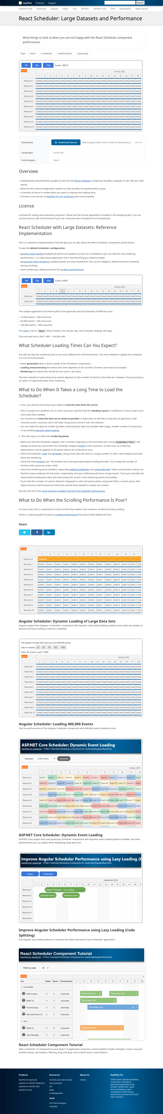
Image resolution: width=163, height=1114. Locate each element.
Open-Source (141, 8)
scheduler (47, 53)
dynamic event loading (32, 253)
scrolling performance (71, 269)
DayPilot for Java (25, 1089)
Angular (54, 8)
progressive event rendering (34, 261)
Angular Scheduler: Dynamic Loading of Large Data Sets (67, 621)
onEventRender (102, 469)
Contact (83, 1079)
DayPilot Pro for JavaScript (60, 196)
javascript (83, 53)
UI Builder (53, 1106)
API (50, 1086)
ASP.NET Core (99, 8)
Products (40, 3)
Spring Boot (125, 8)
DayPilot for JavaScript (28, 1079)
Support (52, 3)
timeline (40, 461)
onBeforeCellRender (79, 469)
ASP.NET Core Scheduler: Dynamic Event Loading (60, 834)
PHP (113, 8)
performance (65, 53)
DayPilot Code (25, 8)
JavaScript (41, 8)
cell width (57, 453)
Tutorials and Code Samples (60, 1079)
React (65, 8)
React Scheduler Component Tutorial (51, 1044)
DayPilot (25, 2)
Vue (75, 8)
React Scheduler (83, 180)
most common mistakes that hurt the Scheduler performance (73, 490)
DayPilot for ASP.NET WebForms (32, 1083)
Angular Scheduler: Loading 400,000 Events (56, 723)
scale (25, 330)
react (32, 53)
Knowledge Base (56, 1093)
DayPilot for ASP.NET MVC (29, 1086)
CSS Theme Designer (57, 1103)
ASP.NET (85, 8)
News (51, 1089)
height (81, 445)
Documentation (55, 1083)
